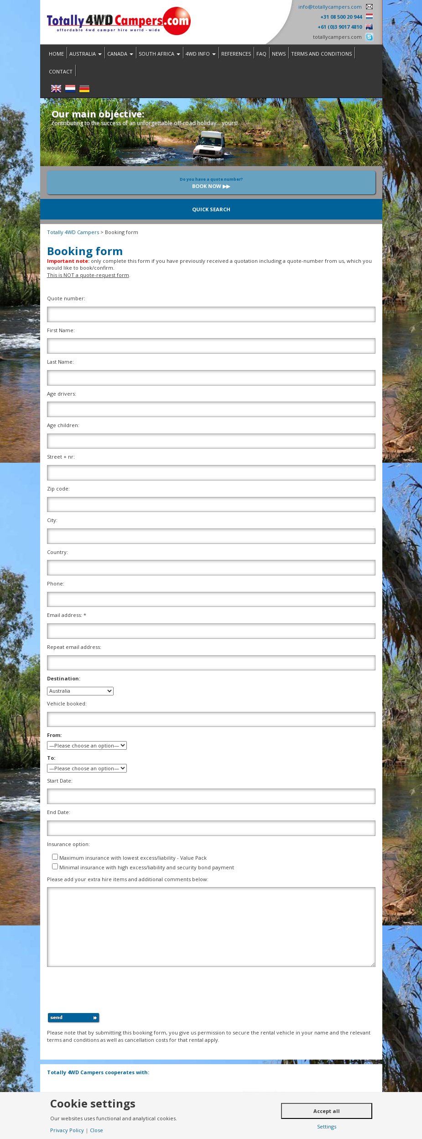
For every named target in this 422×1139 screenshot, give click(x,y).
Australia (85, 53)
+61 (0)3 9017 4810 (340, 26)
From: (54, 734)
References (236, 53)
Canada (120, 53)
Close (96, 1130)
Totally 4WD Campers (73, 232)
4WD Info (201, 53)
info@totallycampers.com (330, 6)
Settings (326, 1126)
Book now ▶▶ (211, 182)
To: (51, 757)
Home (56, 53)
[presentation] (116, 991)
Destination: (63, 678)
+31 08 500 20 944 (341, 16)
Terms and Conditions (321, 53)
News (279, 53)
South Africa (159, 53)
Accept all (326, 1111)
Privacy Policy (67, 1130)
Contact (61, 71)
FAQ (261, 53)
